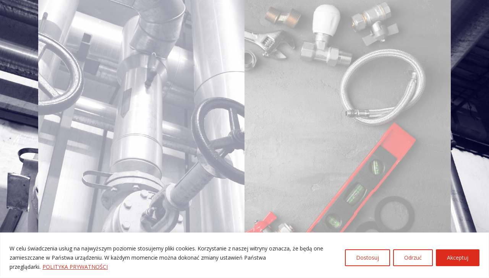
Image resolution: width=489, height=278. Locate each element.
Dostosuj (367, 257)
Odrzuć (413, 257)
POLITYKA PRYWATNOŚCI (75, 266)
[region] (244, 255)
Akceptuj (457, 257)
